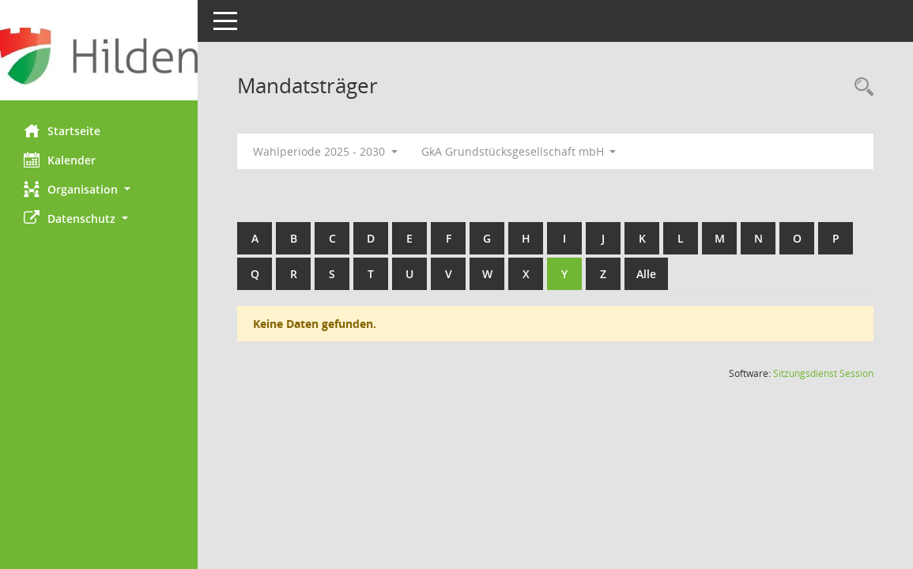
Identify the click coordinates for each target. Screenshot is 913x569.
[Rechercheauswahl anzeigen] (860, 87)
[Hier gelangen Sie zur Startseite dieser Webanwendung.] (99, 56)
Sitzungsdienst (823, 373)
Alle (646, 273)
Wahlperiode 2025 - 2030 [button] (325, 151)
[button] (99, 189)
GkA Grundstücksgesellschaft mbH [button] (519, 151)
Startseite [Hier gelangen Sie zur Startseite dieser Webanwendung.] (62, 130)
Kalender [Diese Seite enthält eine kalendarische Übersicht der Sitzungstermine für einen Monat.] (60, 160)
